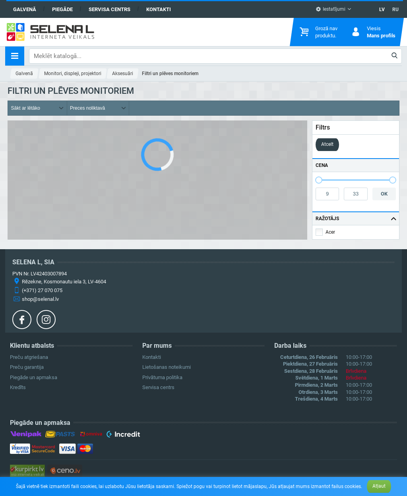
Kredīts (18, 387)
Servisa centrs (109, 9)
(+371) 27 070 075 (42, 290)
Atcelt (327, 144)
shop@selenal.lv (40, 299)
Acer (330, 232)
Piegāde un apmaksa (33, 377)
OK (384, 194)
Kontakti (158, 9)
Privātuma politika (162, 377)
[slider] (318, 180)
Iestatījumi (330, 9)
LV (382, 9)
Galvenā (24, 9)
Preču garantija (27, 367)
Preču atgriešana (29, 357)
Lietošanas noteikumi (166, 367)
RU (395, 9)
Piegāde (62, 9)
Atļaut (379, 486)
